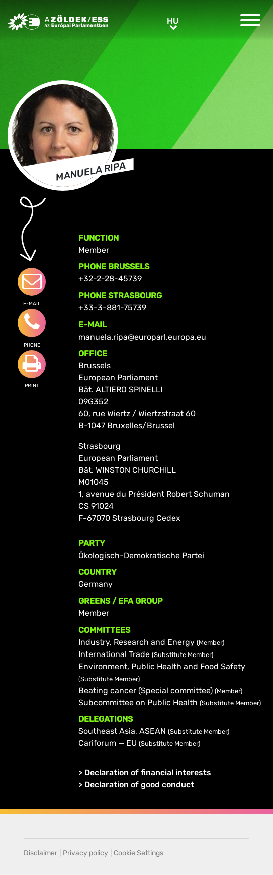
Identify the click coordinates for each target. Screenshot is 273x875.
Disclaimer (40, 853)
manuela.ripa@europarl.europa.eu (142, 337)
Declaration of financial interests (147, 772)
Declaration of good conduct (139, 784)
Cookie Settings (138, 853)
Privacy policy (85, 853)
